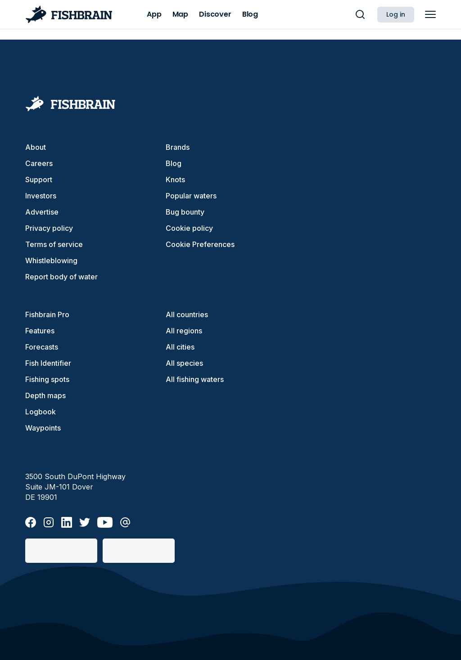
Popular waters (191, 195)
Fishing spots (47, 379)
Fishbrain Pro (47, 314)
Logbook (40, 411)
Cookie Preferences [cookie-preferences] (200, 244)
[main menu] (430, 14)
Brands (178, 147)
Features (39, 330)
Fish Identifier (48, 363)
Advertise (42, 211)
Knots (175, 179)
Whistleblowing (51, 260)
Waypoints (43, 427)
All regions (184, 330)
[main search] (360, 14)
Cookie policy (189, 228)
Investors (40, 195)
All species (184, 363)
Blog (173, 163)
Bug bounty (185, 211)
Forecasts (41, 346)
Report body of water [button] (61, 276)
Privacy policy (49, 228)
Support (38, 179)
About (35, 147)
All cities (180, 346)
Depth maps (45, 395)
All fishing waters (195, 379)
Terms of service (54, 244)
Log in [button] (395, 14)
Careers (39, 163)
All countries (187, 314)
